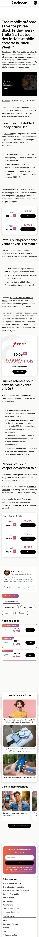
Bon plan (22, 613)
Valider (19, 863)
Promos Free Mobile (11, 894)
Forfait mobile (8, 898)
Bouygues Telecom (10, 924)
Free (5, 921)
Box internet (8, 901)
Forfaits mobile (10, 596)
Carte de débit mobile (11, 912)
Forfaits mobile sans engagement (16, 890)
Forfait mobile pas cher (12, 883)
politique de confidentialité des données (21, 871)
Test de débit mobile (11, 908)
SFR (4, 931)
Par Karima (6, 101)
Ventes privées (10, 607)
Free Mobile (20, 196)
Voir (28, 216)
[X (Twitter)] (28, 588)
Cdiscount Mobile (10, 935)
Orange (6, 928)
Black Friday (9, 134)
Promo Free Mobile (11, 602)
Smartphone (8, 905)
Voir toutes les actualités (19, 826)
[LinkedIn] (33, 588)
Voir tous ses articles (14, 588)
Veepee (7, 613)
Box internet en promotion (13, 887)
